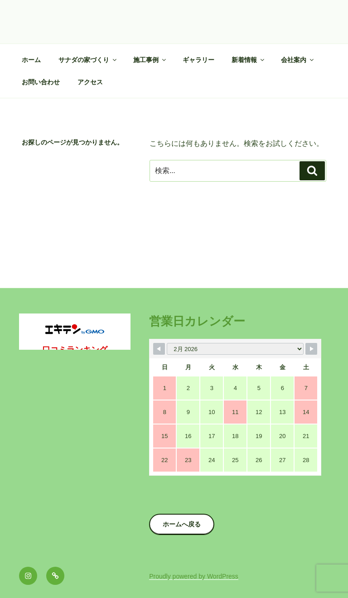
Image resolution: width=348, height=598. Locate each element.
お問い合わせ (41, 82)
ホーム (31, 59)
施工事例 (150, 59)
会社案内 (298, 59)
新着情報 (249, 59)
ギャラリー (198, 59)
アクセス (90, 82)
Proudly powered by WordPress (193, 576)
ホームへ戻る (182, 524)
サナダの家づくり (88, 59)
